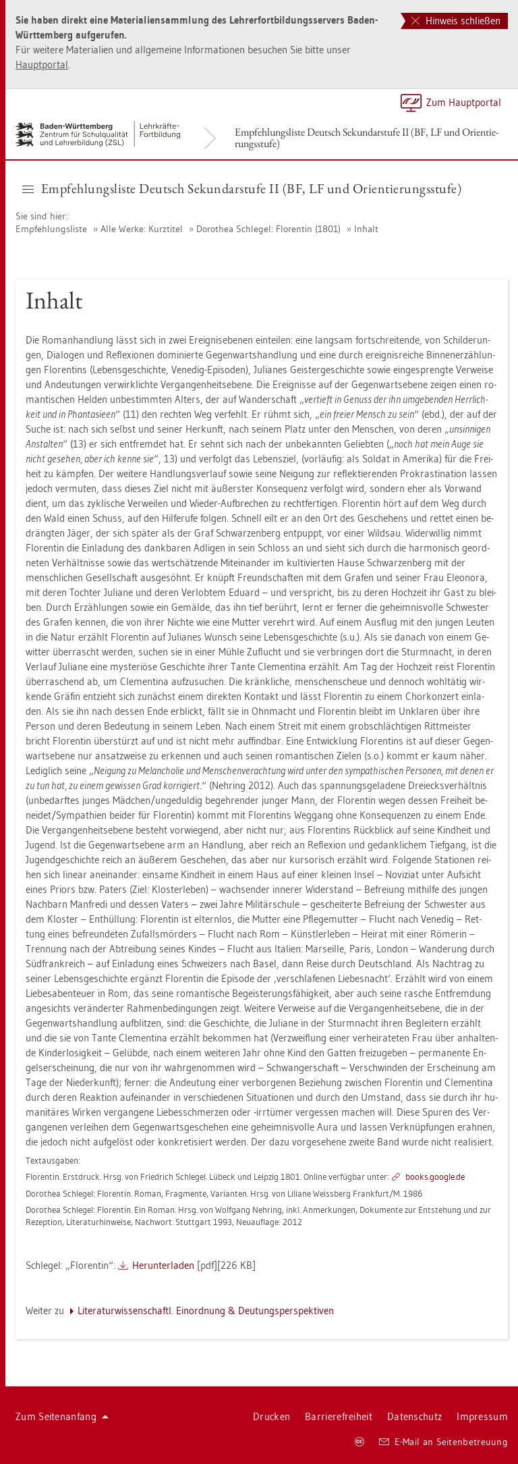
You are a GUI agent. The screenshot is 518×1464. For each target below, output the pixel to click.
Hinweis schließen (455, 20)
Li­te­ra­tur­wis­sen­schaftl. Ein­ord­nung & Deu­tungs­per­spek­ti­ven (206, 1310)
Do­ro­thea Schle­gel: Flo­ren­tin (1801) (268, 229)
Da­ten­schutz (414, 1416)
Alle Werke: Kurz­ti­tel (141, 229)
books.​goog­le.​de (435, 1176)
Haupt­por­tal (42, 64)
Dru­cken (271, 1416)
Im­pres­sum (482, 1416)
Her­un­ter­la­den (163, 1265)
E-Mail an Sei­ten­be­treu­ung (443, 1442)
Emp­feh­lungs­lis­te (51, 229)
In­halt (366, 229)
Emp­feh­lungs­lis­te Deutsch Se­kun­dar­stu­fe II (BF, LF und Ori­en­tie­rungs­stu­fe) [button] (241, 188)
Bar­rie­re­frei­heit (338, 1416)
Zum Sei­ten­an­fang (62, 1416)
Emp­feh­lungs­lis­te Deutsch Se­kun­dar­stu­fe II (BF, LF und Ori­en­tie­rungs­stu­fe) (366, 137)
